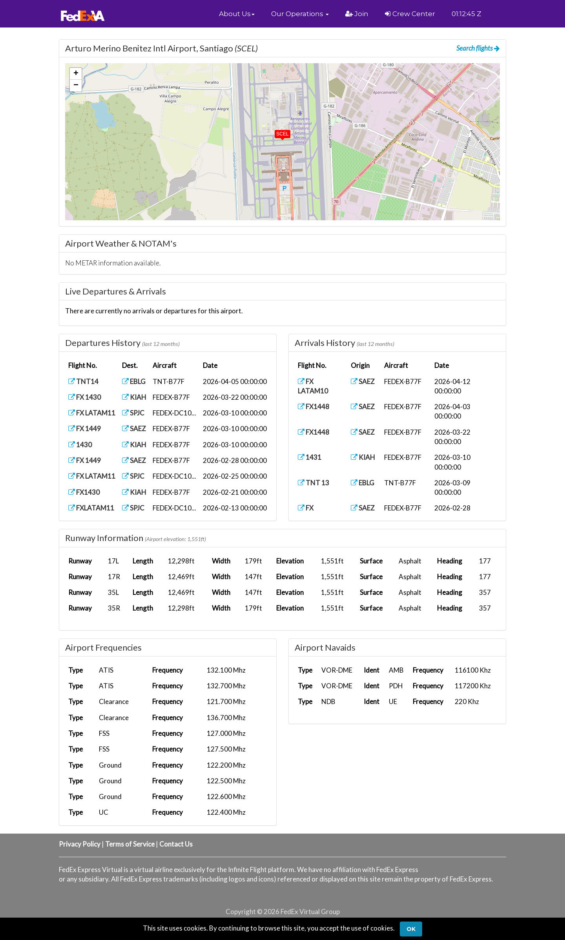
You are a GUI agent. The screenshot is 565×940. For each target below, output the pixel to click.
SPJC (133, 413)
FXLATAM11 (91, 508)
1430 (80, 445)
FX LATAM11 (91, 413)
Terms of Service (130, 844)
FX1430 (84, 492)
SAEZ (134, 428)
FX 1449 (84, 428)
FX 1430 (84, 397)
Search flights (478, 48)
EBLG (134, 381)
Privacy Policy (79, 844)
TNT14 (83, 381)
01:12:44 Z (467, 14)
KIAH (134, 397)
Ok (411, 929)
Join (356, 14)
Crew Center (410, 14)
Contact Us (176, 844)
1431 (309, 457)
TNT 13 (313, 483)
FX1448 (313, 406)
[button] (237, 14)
